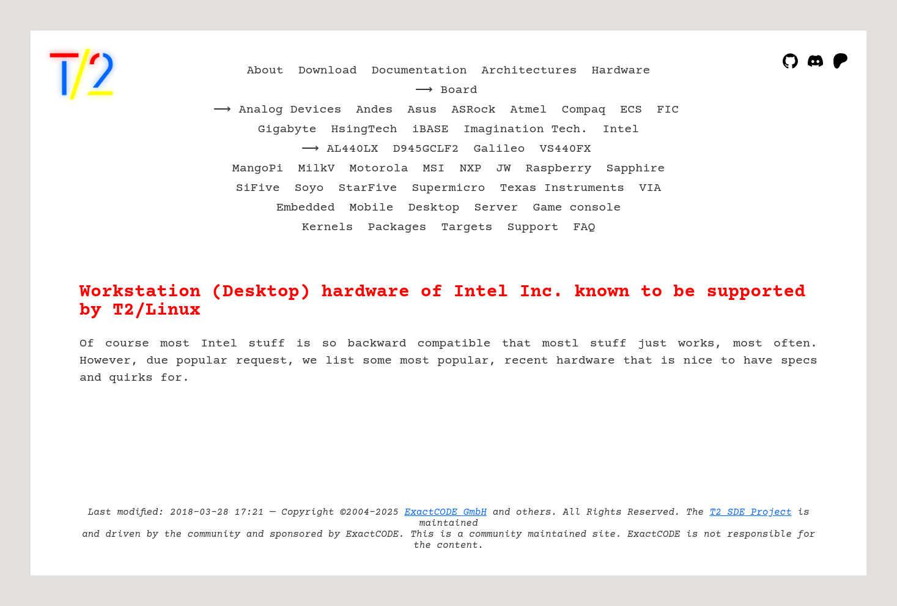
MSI (434, 169)
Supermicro (448, 188)
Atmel (528, 110)
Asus (422, 110)
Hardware (620, 71)
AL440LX (352, 149)
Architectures (529, 71)
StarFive (368, 188)
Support (532, 227)
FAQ (584, 227)
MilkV (316, 169)
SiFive (258, 188)
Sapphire (635, 169)
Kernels (327, 227)
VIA (650, 188)
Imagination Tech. (525, 129)
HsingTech (364, 129)
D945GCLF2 (426, 149)
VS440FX (565, 149)
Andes (374, 110)
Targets (466, 227)
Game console (577, 208)
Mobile (372, 208)
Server (496, 208)
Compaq (583, 110)
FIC (668, 110)
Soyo (309, 188)
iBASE (430, 129)
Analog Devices (290, 110)
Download (327, 71)
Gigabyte (287, 129)
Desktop (434, 208)
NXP (470, 169)
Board (459, 90)
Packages (397, 227)
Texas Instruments (562, 188)
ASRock (473, 110)
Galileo (499, 149)
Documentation (419, 71)
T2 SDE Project (750, 512)
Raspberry (558, 169)
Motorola (379, 169)
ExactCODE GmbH (446, 512)
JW (503, 169)
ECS (631, 110)
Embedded (305, 208)
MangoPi (258, 169)
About (265, 71)
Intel (620, 129)
